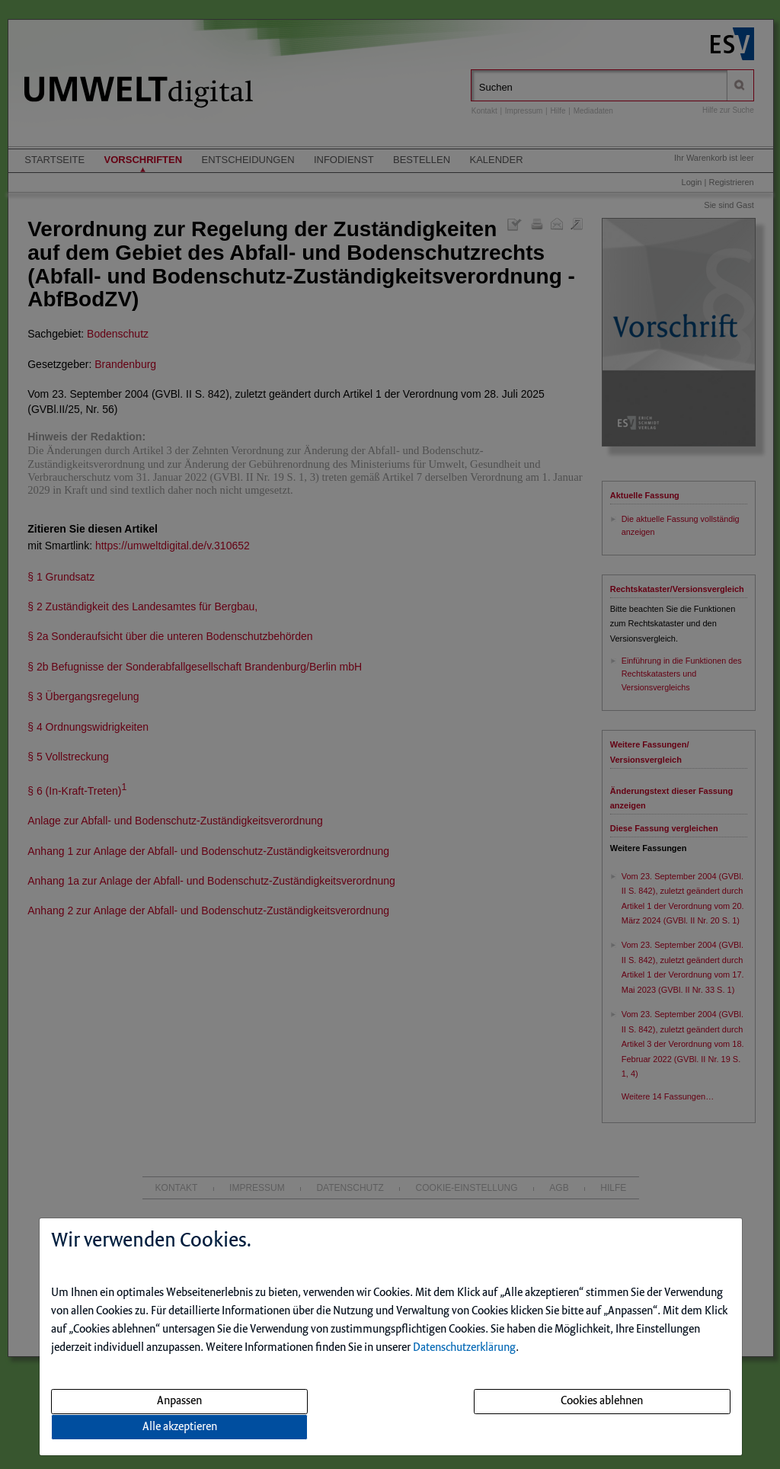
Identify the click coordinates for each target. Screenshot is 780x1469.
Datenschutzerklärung (464, 1348)
